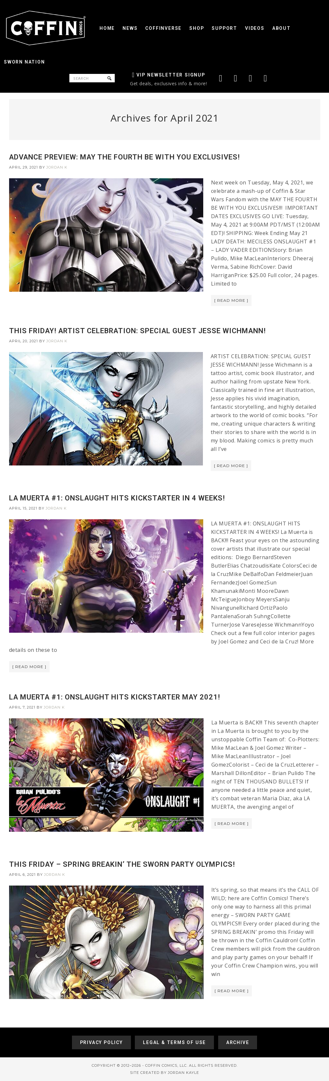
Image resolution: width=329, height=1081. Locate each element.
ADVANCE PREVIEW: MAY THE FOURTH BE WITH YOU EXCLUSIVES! (124, 157)
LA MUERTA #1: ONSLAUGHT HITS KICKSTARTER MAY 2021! (114, 697)
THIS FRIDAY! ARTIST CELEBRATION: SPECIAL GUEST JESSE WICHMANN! (137, 331)
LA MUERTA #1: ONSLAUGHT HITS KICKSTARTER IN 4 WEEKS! (117, 498)
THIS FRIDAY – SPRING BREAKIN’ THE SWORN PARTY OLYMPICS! (122, 864)
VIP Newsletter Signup (170, 74)
